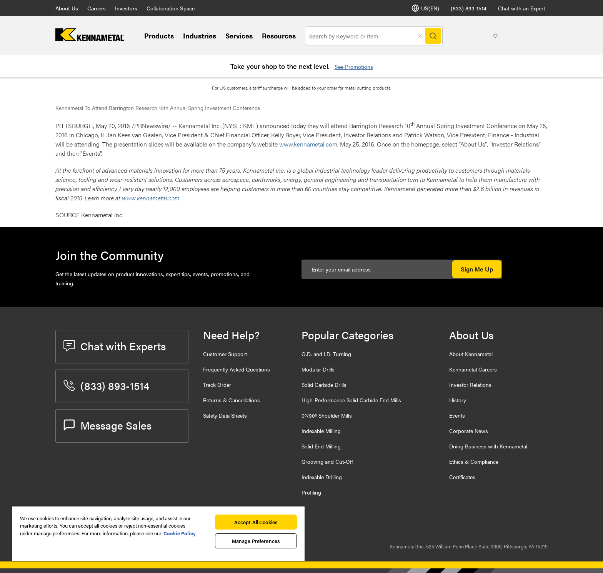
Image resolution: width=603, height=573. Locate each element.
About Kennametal (471, 354)
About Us (66, 8)
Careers (96, 8)
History (457, 400)
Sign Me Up (477, 269)
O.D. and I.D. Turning (326, 354)
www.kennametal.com (308, 144)
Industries (199, 35)
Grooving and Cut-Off (327, 461)
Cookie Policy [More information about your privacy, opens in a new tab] (179, 533)
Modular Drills (318, 369)
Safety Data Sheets (225, 415)
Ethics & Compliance (473, 461)
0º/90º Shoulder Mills (327, 415)
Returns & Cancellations (231, 400)
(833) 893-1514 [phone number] (468, 8)
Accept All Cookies (256, 522)
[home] (89, 38)
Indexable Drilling (322, 477)
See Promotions (354, 66)
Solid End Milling (321, 446)
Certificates (462, 477)
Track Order (217, 384)
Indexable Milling (321, 431)
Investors (126, 8)
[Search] (433, 36)
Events (457, 415)
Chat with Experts (114, 345)
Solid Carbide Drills (324, 384)
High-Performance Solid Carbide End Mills (351, 400)
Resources (279, 35)
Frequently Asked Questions (236, 369)
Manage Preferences (256, 541)
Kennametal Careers (473, 369)
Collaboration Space (171, 8)
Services (239, 35)
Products (159, 35)
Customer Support (225, 354)
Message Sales (107, 425)
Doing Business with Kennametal (488, 446)
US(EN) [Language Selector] (425, 8)
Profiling (311, 492)
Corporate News (468, 431)
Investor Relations (470, 384)
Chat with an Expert (521, 8)
